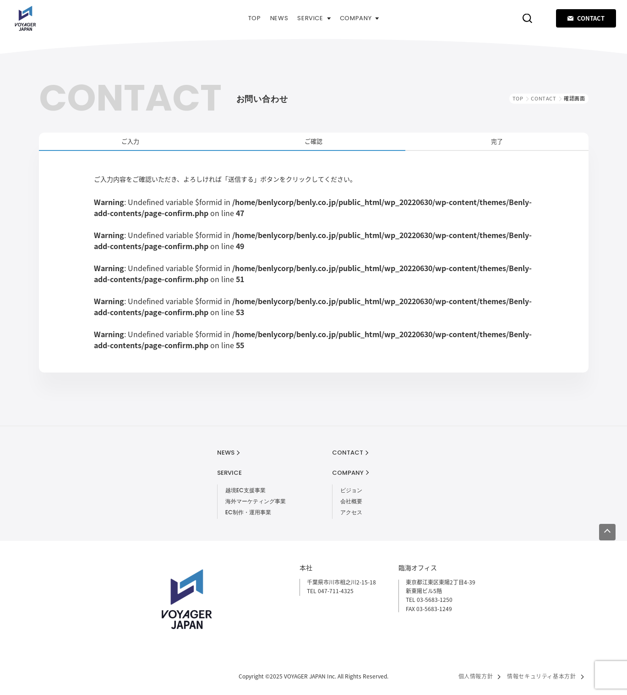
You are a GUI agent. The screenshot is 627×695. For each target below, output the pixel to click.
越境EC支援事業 (245, 490)
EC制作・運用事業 (248, 512)
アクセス (351, 512)
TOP (254, 18)
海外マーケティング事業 (255, 501)
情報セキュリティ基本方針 (541, 676)
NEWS (279, 18)
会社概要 (351, 501)
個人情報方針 (475, 676)
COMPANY (359, 18)
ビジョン (351, 490)
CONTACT (586, 18)
